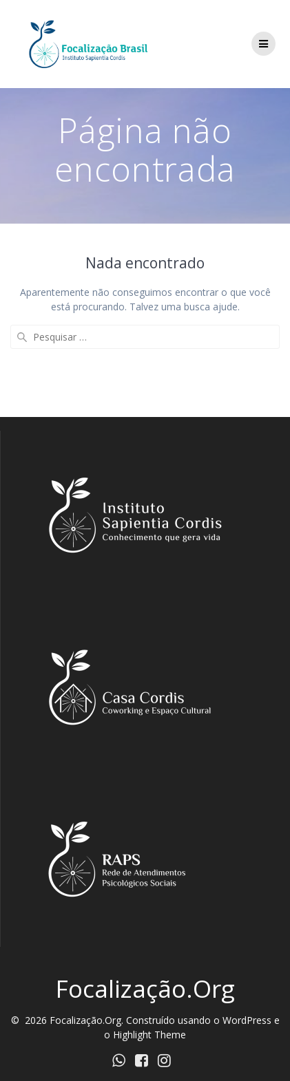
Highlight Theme (149, 1034)
